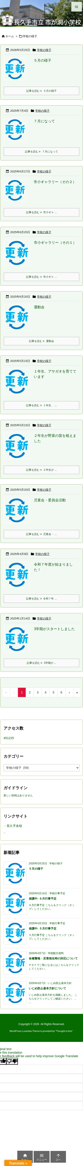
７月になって (44, 121)
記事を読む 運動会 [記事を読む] (41, 341)
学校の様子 (44, 50)
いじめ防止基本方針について (47, 988)
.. (4, 832)
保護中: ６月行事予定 (42, 898)
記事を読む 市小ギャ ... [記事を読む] (41, 212)
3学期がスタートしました (54, 629)
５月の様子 (42, 60)
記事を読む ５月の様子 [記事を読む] (41, 90)
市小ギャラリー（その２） (55, 182)
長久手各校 (14, 826)
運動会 (39, 307)
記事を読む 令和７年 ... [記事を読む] (41, 598)
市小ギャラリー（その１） (55, 242)
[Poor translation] (12, 1061)
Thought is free (64, 1031)
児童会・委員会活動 (50, 500)
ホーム (9, 36)
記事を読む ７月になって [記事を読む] (41, 151)
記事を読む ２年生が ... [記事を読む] (41, 469)
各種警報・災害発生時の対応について (53, 958)
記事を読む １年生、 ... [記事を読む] (41, 405)
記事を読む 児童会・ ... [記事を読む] (41, 534)
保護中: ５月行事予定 (42, 928)
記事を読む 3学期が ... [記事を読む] (41, 662)
